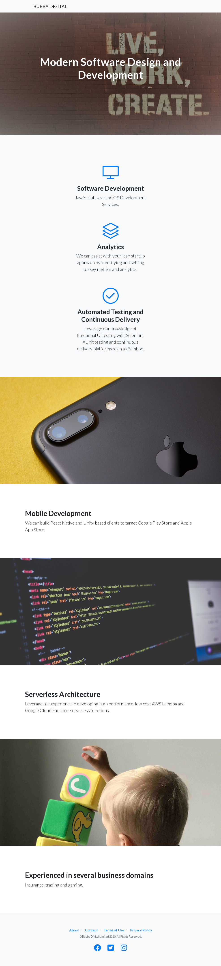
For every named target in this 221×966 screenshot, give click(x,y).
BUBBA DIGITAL (50, 6)
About (74, 930)
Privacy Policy (141, 930)
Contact (91, 930)
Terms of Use (114, 930)
